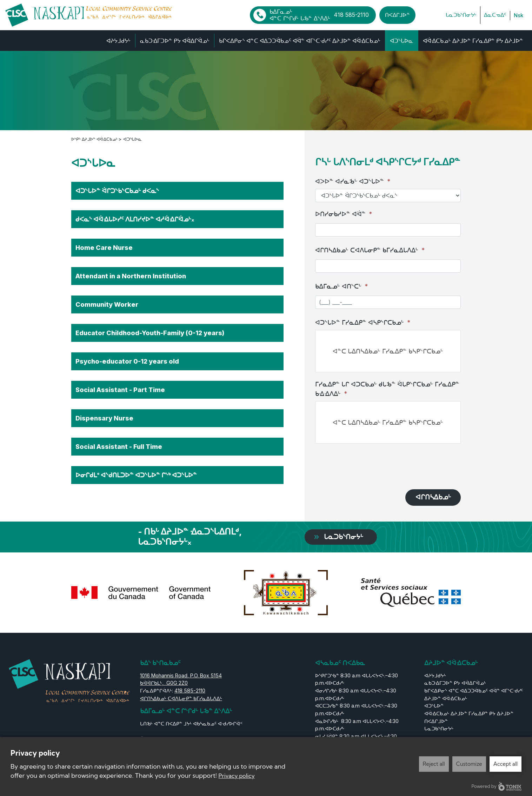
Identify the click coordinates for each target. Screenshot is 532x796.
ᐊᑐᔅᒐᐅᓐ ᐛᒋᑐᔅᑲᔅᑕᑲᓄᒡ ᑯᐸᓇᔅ (117, 190)
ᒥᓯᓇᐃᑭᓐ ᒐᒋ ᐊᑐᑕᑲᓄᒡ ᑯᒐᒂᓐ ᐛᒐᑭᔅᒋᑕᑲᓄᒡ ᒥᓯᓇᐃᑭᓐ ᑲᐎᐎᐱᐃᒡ (387, 388)
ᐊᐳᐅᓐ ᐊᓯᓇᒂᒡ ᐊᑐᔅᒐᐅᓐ (353, 181)
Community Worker (106, 303)
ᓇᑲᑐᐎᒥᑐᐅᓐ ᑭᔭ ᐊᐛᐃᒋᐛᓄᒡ (175, 40)
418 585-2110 (189, 691)
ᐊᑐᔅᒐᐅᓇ (401, 40)
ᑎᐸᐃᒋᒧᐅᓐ (397, 14)
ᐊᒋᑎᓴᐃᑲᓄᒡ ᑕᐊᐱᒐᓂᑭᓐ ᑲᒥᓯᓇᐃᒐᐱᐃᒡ (370, 249)
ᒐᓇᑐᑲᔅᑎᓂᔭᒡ (461, 14)
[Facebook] (425, 15)
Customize (469, 764)
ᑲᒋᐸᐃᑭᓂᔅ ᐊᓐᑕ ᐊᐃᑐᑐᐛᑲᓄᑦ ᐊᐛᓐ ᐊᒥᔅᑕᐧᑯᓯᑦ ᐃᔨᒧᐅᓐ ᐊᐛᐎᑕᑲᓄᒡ (299, 40)
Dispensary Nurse (104, 417)
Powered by (496, 786)
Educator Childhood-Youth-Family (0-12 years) (149, 332)
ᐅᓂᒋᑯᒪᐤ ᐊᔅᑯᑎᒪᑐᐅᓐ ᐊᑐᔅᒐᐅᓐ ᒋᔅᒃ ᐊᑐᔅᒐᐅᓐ (136, 474)
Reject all (434, 764)
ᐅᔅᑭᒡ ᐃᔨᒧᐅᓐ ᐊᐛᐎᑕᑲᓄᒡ (96, 138)
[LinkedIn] (436, 15)
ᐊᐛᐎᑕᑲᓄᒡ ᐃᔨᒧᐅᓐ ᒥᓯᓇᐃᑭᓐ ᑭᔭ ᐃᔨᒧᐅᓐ (473, 40)
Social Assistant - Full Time (118, 446)
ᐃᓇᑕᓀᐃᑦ (495, 14)
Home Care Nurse (104, 247)
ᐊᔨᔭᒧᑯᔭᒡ (118, 40)
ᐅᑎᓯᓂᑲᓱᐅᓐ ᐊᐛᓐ (343, 213)
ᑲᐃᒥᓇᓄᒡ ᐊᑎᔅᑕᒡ (341, 286)
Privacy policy (237, 775)
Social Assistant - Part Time (120, 389)
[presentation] (368, 464)
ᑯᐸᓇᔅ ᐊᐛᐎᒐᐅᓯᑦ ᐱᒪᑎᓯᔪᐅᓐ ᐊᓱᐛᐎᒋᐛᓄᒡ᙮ (134, 218)
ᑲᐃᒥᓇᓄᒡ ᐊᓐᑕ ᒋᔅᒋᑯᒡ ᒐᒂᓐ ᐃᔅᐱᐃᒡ (319, 14)
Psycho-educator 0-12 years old (127, 360)
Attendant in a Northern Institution (130, 275)
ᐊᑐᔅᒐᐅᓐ (434, 706)
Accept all (505, 764)
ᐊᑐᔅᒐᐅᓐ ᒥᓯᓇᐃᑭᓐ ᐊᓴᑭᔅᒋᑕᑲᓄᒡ (363, 322)
